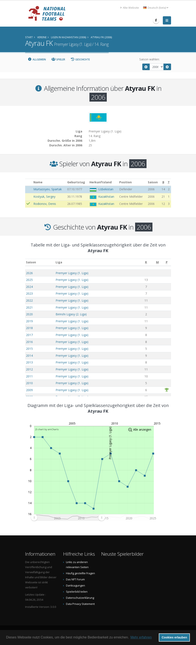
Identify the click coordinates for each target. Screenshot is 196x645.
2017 (29, 335)
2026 (29, 273)
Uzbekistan (105, 189)
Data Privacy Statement (80, 604)
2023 (29, 293)
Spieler (58, 59)
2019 (29, 321)
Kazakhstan (106, 197)
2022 (29, 300)
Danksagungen (75, 585)
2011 (29, 376)
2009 (29, 390)
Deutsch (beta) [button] (155, 8)
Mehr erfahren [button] (141, 637)
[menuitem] (67, 517)
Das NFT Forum (75, 579)
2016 (29, 342)
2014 (29, 356)
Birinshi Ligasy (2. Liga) (71, 314)
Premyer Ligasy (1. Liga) (72, 273)
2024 (29, 287)
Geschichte (80, 59)
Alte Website (129, 8)
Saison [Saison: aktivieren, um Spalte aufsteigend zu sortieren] (31, 262)
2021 (29, 307)
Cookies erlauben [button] (174, 637)
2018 (29, 328)
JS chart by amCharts (47, 429)
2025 (29, 280)
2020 (29, 314)
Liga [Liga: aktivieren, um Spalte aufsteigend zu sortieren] (59, 262)
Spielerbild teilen (77, 591)
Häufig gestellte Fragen (80, 573)
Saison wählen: (149, 59)
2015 (29, 349)
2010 (29, 383)
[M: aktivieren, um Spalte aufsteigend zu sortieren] (157, 262)
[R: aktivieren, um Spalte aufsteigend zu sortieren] (146, 262)
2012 (29, 369)
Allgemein (37, 59)
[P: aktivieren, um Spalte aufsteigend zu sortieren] (167, 262)
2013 (29, 362)
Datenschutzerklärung (80, 598)
